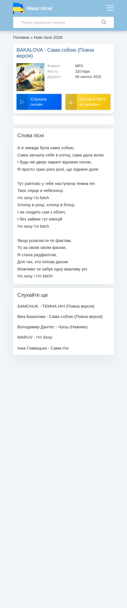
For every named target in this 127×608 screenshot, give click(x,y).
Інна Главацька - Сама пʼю (43, 348)
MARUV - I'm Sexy (34, 337)
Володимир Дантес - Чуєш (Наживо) (52, 326)
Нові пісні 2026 (48, 37)
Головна (21, 37)
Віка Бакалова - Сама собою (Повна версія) (60, 316)
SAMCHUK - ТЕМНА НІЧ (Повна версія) (56, 306)
